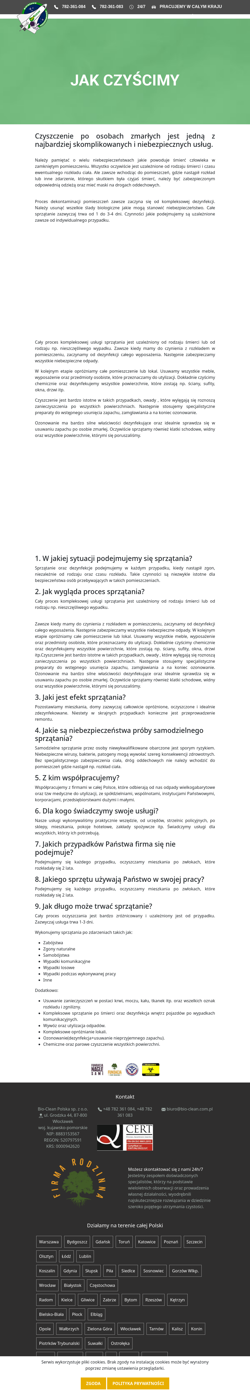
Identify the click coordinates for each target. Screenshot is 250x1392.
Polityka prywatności (138, 1383)
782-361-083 (111, 6)
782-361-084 (74, 6)
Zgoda (93, 1383)
